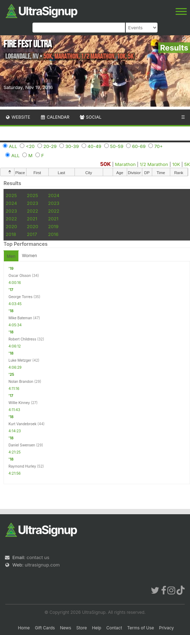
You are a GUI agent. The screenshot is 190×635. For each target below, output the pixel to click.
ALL (13, 146)
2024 (53, 195)
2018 (11, 234)
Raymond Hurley (22, 466)
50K (105, 164)
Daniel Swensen (21, 445)
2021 (32, 218)
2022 (32, 211)
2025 (11, 195)
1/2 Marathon (154, 164)
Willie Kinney (19, 402)
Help (96, 627)
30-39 (72, 146)
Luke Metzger (19, 360)
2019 (53, 226)
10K (176, 164)
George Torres (20, 297)
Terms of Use (140, 627)
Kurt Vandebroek (22, 424)
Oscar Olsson (19, 275)
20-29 (50, 146)
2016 (53, 234)
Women (29, 255)
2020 (11, 226)
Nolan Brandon (20, 381)
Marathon (125, 164)
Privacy (166, 627)
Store (81, 627)
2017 (32, 234)
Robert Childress (22, 339)
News (65, 627)
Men (11, 256)
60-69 (139, 146)
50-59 (117, 146)
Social (90, 117)
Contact (114, 627)
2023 (32, 203)
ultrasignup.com (42, 565)
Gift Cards (45, 627)
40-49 (94, 146)
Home (24, 627)
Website (17, 117)
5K (187, 164)
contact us (37, 557)
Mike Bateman (20, 318)
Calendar (55, 117)
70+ (158, 146)
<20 (30, 146)
